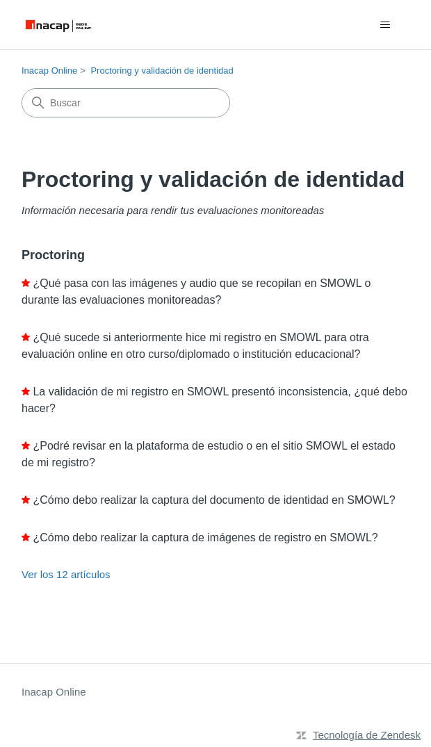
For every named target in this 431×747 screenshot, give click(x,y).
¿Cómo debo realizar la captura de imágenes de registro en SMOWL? (205, 537)
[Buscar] (125, 103)
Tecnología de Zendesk (367, 735)
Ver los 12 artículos (66, 574)
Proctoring (53, 255)
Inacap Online (49, 70)
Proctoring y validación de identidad (161, 70)
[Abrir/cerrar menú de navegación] (384, 25)
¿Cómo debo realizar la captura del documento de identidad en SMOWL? (214, 500)
